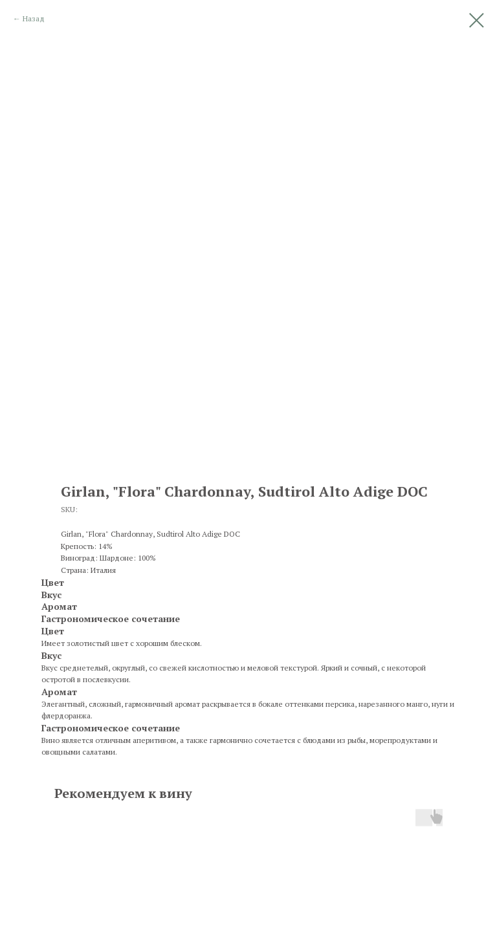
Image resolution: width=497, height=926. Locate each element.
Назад (34, 18)
